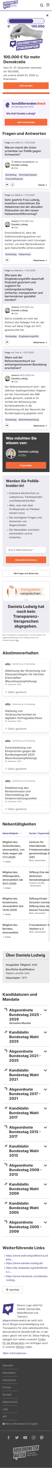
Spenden (7, 1365)
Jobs (5, 1409)
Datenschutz (10, 1401)
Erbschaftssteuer (14, 178)
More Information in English (20, 1424)
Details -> (42, 185)
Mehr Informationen (14, 1353)
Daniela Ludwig (19, 165)
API (4, 1416)
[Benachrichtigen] (12, 184)
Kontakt (7, 1394)
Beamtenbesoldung (29, 419)
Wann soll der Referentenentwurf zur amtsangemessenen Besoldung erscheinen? (26, 363)
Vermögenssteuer (28, 174)
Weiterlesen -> (40, 260)
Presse (6, 1387)
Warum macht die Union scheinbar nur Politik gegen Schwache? (23, 151)
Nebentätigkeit (12, 833)
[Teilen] (7, 184)
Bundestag (11, 174)
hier (16, 640)
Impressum (9, 1380)
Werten (20, 1346)
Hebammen (25, 254)
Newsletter (9, 1372)
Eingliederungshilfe (29, 336)
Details (8, 862)
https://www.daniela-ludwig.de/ (24, 1263)
